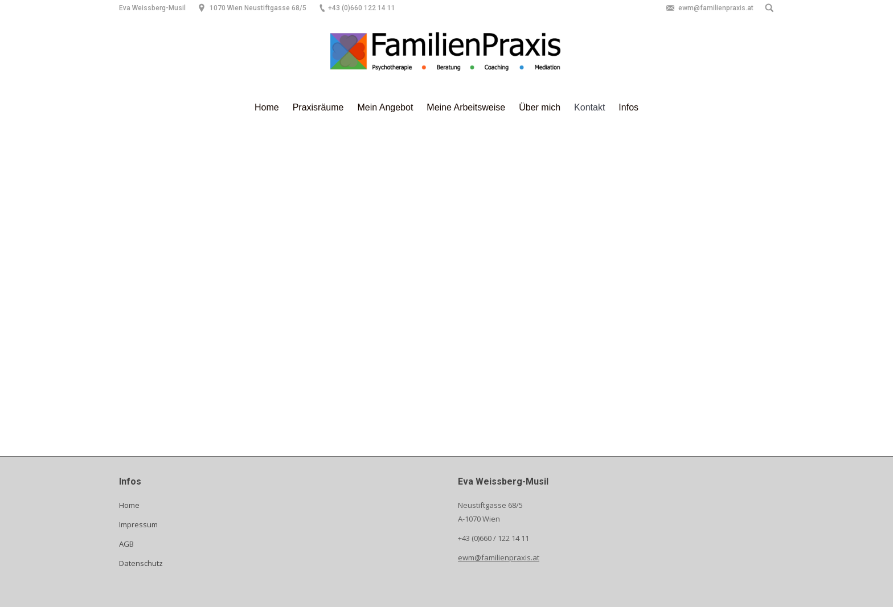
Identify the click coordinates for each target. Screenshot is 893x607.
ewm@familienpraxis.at (498, 557)
